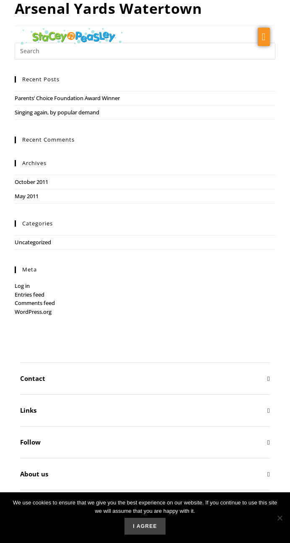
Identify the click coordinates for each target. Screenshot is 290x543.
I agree (145, 526)
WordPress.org (33, 311)
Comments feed (35, 303)
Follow (30, 442)
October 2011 (31, 182)
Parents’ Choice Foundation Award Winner (67, 98)
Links (28, 410)
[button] (264, 37)
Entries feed (29, 294)
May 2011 (27, 196)
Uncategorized (33, 242)
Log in (22, 286)
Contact (32, 378)
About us (34, 474)
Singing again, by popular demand (57, 112)
